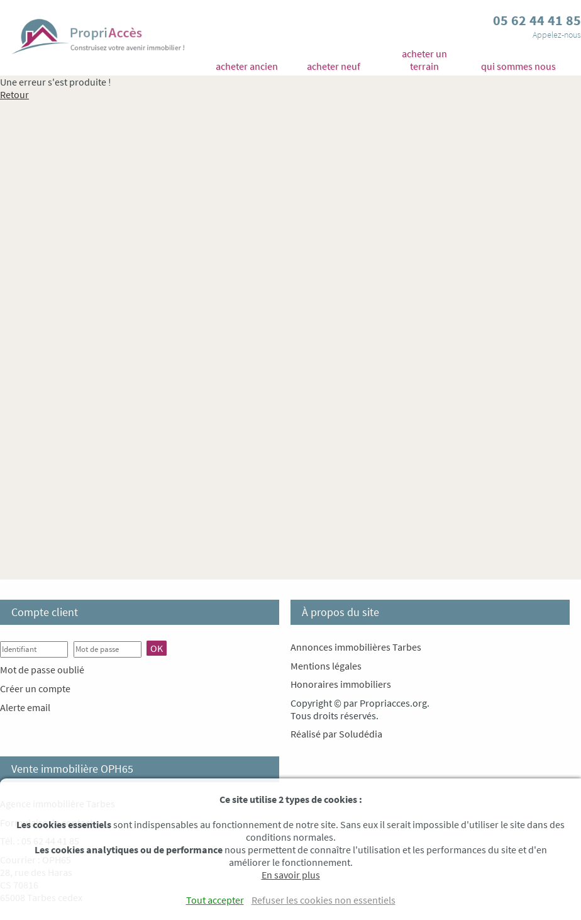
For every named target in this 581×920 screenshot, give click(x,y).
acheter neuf (333, 66)
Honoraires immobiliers (340, 684)
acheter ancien (247, 66)
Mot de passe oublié (42, 669)
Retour (14, 94)
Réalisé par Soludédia (336, 733)
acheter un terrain (424, 59)
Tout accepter (215, 900)
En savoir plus (291, 874)
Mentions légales (326, 665)
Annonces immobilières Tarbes (355, 647)
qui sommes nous (518, 66)
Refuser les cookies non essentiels (324, 900)
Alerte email (25, 707)
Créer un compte (35, 688)
